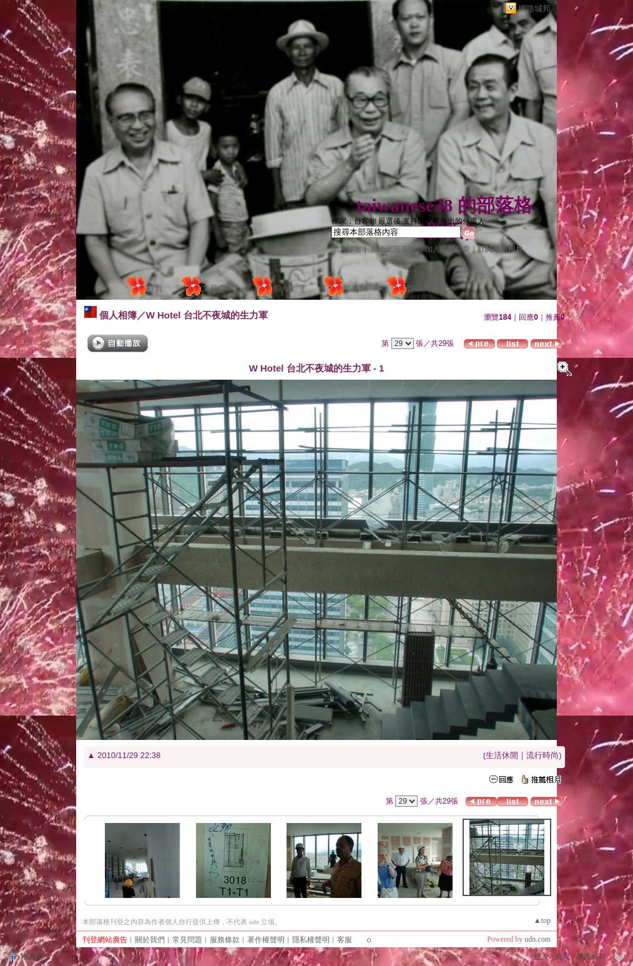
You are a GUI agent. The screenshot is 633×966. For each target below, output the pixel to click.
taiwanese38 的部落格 (444, 205)
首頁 (155, 288)
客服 (344, 939)
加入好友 (346, 249)
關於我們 (150, 939)
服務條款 (225, 939)
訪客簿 (356, 288)
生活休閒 (502, 755)
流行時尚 (542, 755)
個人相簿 (289, 288)
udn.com (537, 939)
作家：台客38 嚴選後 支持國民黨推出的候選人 (408, 221)
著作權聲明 (266, 939)
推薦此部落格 (393, 249)
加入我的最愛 (447, 249)
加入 (561, 956)
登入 (540, 956)
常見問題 (187, 939)
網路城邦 (534, 8)
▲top (542, 920)
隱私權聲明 (311, 939)
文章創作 (218, 288)
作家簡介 (423, 288)
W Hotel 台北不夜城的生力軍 (207, 315)
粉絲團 (32, 956)
